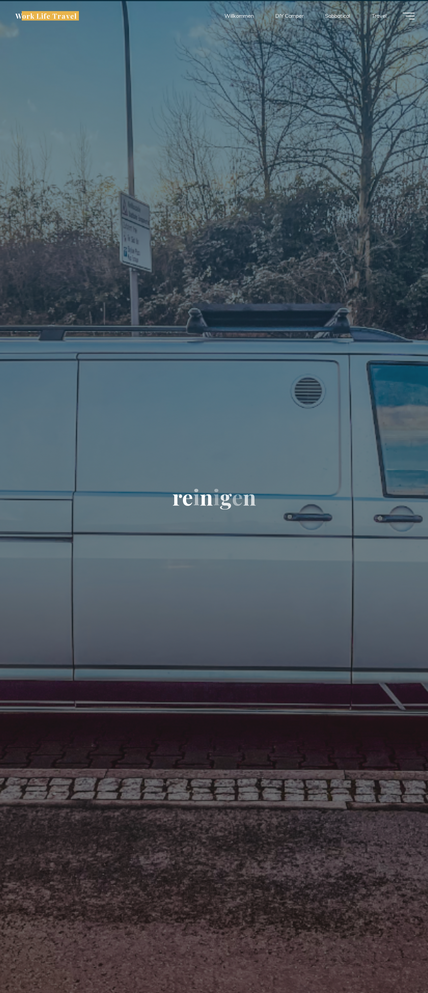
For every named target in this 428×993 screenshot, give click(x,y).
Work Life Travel (46, 15)
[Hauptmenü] (409, 16)
